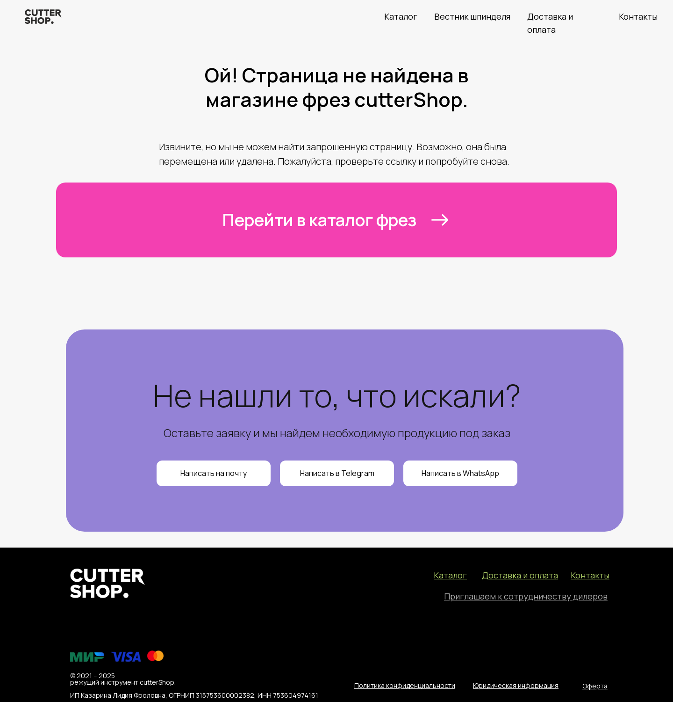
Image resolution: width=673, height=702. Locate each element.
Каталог (400, 16)
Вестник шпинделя (472, 16)
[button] (526, 596)
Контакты (638, 16)
